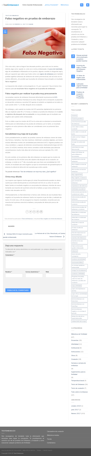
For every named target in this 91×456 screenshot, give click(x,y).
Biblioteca (65, 5)
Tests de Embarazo (12, 15)
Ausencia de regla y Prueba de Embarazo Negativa (81, 68)
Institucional (75, 348)
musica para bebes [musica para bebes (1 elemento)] (77, 262)
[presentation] (20, 283)
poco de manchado (55, 69)
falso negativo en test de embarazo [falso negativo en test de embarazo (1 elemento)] (79, 165)
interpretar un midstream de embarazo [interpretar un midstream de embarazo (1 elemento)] (79, 213)
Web (47, 272)
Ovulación (74, 359)
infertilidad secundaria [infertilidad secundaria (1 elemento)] (78, 189)
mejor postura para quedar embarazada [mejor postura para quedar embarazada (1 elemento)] (77, 247)
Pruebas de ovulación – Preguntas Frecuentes (80, 95)
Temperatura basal (77, 381)
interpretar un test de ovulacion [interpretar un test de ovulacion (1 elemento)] (78, 223)
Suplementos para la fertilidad (78, 373)
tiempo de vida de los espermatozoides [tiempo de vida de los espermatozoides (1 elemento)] (78, 317)
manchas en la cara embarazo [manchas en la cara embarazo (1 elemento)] (77, 242)
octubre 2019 (76, 406)
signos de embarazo (46, 74)
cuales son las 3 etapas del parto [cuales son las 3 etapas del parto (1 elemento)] (78, 138)
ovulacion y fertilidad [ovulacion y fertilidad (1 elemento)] (78, 273)
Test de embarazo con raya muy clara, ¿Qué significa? (38, 172)
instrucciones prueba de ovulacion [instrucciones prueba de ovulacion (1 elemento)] (79, 203)
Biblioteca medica (53, 435)
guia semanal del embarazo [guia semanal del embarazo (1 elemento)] (77, 182)
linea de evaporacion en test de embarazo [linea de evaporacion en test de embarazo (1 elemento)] (79, 234)
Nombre (8, 272)
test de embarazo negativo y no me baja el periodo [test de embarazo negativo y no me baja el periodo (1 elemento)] (79, 311)
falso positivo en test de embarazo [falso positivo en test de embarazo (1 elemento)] (79, 170)
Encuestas (74, 340)
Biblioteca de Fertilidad (79, 334)
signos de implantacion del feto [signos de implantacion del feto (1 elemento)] (78, 290)
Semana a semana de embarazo (78, 364)
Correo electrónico (32, 272)
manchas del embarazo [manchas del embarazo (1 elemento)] (78, 238)
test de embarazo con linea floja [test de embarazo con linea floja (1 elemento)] (78, 305)
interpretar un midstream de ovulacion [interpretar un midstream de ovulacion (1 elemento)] (79, 218)
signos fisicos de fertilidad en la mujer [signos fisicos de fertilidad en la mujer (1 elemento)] (79, 295)
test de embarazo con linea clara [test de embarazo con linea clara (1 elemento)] (78, 300)
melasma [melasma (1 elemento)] (74, 251)
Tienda (49, 439)
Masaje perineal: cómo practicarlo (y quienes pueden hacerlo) (81, 58)
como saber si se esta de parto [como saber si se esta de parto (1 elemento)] (79, 133)
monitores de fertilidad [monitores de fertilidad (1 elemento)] (78, 259)
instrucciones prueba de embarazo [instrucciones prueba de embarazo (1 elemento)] (79, 198)
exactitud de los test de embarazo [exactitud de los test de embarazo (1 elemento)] (78, 160)
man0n (31, 24)
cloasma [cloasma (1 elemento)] (74, 115)
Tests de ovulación (77, 388)
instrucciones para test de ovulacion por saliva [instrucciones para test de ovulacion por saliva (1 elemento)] (79, 193)
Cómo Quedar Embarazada (32, 5)
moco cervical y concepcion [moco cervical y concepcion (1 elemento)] (76, 255)
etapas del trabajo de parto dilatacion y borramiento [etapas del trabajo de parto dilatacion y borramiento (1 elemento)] (78, 154)
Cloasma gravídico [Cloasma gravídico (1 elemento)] (77, 119)
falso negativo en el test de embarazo (51, 219)
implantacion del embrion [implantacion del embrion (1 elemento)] (79, 186)
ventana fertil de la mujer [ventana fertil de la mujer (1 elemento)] (79, 321)
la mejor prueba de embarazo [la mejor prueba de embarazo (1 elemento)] (77, 228)
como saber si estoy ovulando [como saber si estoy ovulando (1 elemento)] (78, 128)
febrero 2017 (76, 413)
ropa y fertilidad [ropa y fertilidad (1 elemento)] (76, 286)
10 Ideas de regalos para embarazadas (80, 77)
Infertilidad (74, 344)
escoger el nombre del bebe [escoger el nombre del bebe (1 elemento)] (78, 143)
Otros (73, 355)
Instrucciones (75, 352)
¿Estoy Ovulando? (51, 5)
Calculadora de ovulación (55, 431)
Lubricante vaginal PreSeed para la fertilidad (82, 86)
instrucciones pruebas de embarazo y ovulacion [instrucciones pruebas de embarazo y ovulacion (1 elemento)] (79, 208)
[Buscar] (81, 5)
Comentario (9, 255)
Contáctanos (51, 443)
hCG (55, 97)
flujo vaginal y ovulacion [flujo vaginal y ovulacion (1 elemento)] (79, 178)
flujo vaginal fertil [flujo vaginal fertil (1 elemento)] (77, 174)
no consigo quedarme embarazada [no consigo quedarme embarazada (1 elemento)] (78, 266)
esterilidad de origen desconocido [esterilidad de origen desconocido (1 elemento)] (78, 148)
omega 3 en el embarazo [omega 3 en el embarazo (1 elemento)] (79, 270)
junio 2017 (75, 410)
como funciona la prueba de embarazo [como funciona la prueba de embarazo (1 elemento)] (79, 123)
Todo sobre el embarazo (79, 392)
